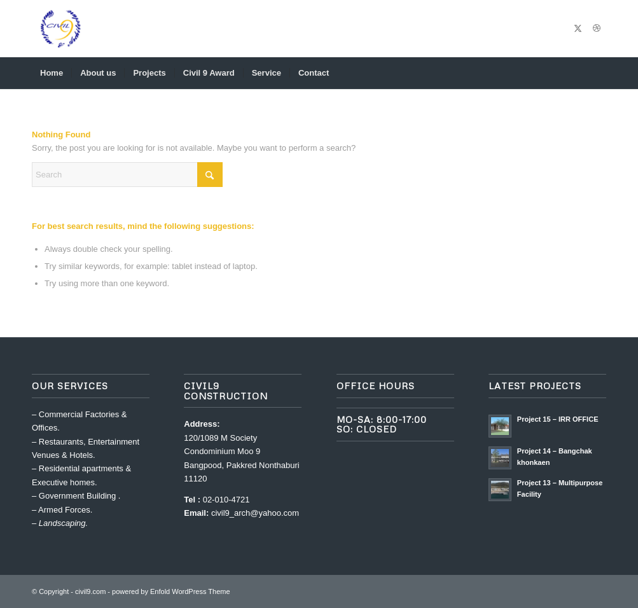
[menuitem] (51, 73)
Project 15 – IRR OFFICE (558, 419)
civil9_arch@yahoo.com (255, 513)
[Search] (598, 73)
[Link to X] (577, 28)
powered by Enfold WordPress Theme (171, 591)
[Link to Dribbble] (596, 28)
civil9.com (90, 591)
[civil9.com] (60, 28)
